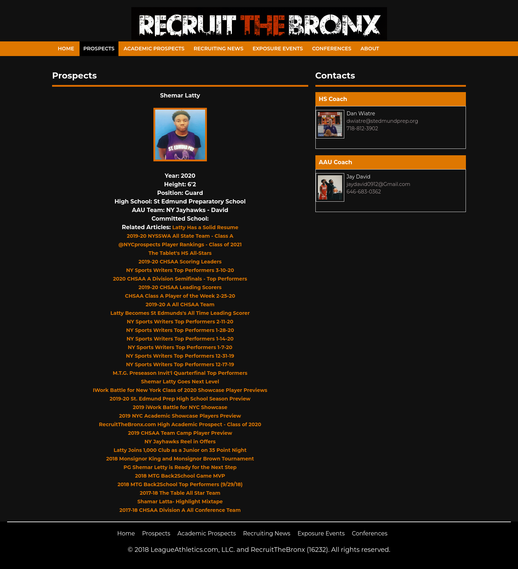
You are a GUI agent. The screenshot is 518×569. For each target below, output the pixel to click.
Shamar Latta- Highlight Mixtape (180, 501)
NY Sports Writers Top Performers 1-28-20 (180, 330)
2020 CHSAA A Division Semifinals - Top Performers (180, 279)
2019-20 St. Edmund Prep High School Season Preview (180, 399)
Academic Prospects (153, 48)
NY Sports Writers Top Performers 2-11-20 (180, 321)
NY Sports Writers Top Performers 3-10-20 (180, 270)
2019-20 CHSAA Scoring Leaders (180, 261)
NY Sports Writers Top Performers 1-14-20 (180, 339)
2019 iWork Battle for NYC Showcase (180, 407)
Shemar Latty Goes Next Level (180, 381)
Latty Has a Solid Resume (205, 227)
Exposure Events (278, 48)
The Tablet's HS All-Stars (180, 253)
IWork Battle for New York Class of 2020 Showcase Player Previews (180, 390)
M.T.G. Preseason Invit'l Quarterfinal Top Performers (180, 373)
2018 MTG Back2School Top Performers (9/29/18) (180, 484)
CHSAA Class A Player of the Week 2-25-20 (180, 296)
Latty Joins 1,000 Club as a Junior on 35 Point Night (180, 450)
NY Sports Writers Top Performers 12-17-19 (180, 364)
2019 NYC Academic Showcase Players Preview (180, 416)
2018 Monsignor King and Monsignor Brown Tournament (180, 458)
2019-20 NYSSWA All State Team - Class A (180, 236)
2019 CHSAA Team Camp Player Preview (180, 433)
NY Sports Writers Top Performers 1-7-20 (180, 347)
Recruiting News (219, 48)
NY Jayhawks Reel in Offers (180, 441)
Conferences (331, 48)
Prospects (99, 48)
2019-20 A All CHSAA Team (180, 304)
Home (66, 48)
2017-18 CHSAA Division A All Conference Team (180, 510)
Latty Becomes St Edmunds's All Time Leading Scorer (180, 313)
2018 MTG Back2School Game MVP (180, 476)
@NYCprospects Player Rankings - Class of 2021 (180, 244)
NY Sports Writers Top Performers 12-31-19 (180, 356)
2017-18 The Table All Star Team (180, 493)
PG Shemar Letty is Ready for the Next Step (180, 467)
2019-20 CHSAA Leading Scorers (180, 287)
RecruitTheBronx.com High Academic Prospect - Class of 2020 (180, 424)
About (370, 48)
